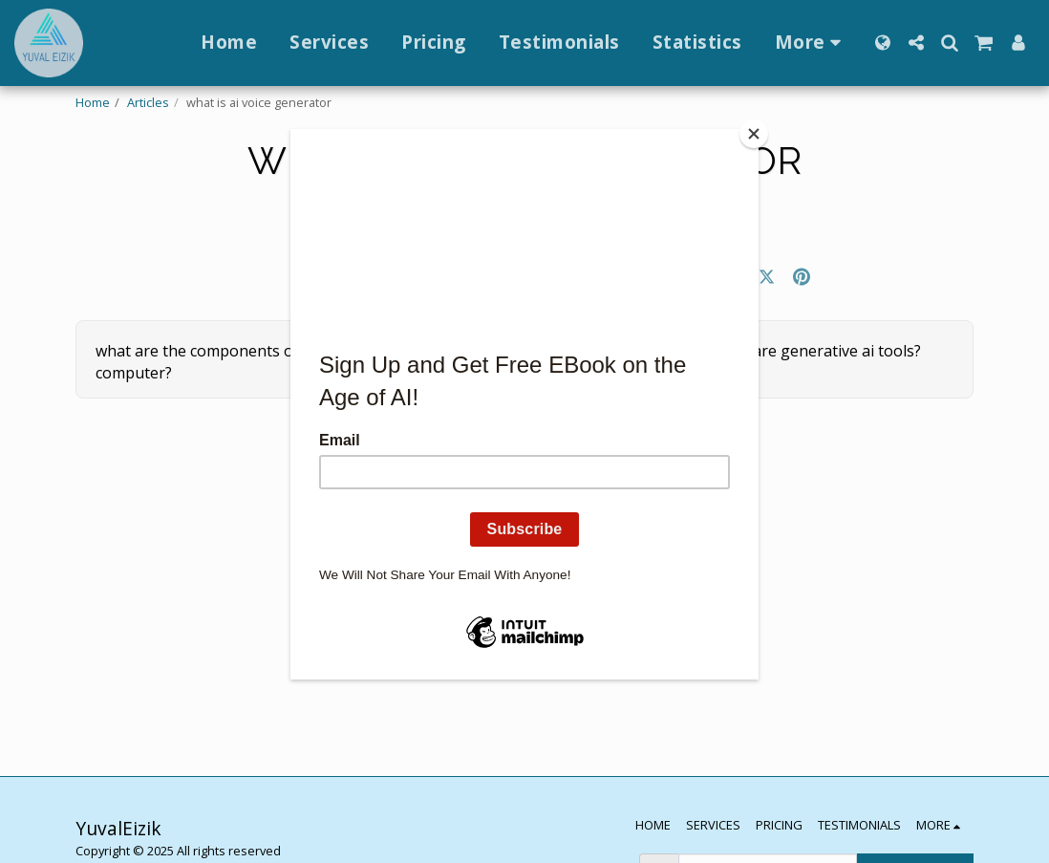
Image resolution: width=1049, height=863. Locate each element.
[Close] (753, 133)
